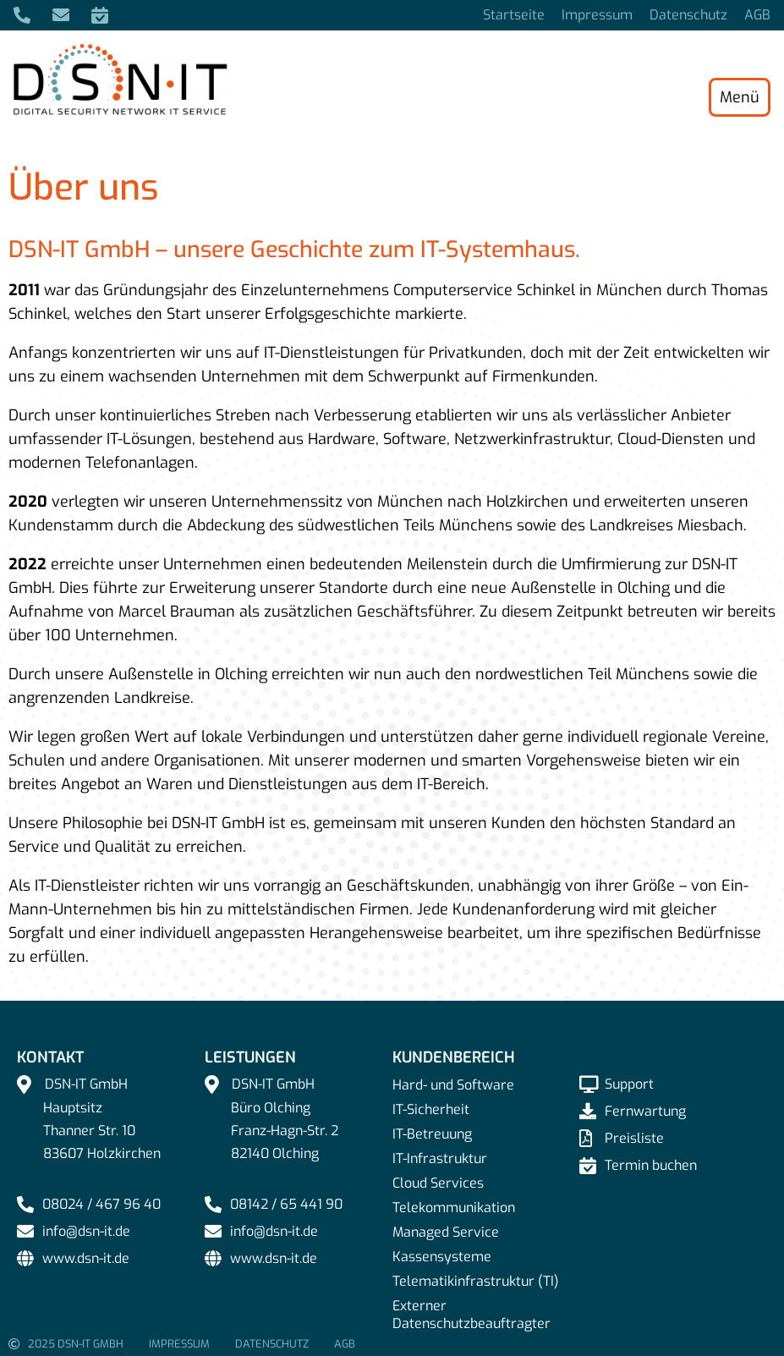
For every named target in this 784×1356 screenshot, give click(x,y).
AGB (757, 15)
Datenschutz (688, 15)
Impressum (597, 15)
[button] (37, 1319)
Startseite (514, 15)
